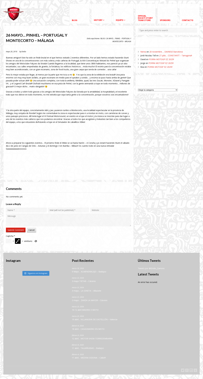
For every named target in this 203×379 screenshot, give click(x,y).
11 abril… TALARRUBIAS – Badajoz (88, 348)
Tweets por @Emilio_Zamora (151, 268)
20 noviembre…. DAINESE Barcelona (166, 51)
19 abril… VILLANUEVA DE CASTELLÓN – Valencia (94, 319)
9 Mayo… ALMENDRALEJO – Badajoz (89, 271)
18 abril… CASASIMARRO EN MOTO (88, 329)
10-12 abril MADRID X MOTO (85, 310)
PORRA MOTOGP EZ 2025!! (161, 59)
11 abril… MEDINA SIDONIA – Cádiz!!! (89, 357)
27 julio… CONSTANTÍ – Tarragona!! (175, 55)
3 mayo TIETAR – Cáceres (84, 281)
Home (97, 38)
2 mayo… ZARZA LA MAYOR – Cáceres (89, 300)
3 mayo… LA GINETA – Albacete (86, 291)
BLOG (103, 38)
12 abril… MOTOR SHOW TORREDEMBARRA (92, 338)
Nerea (143, 51)
